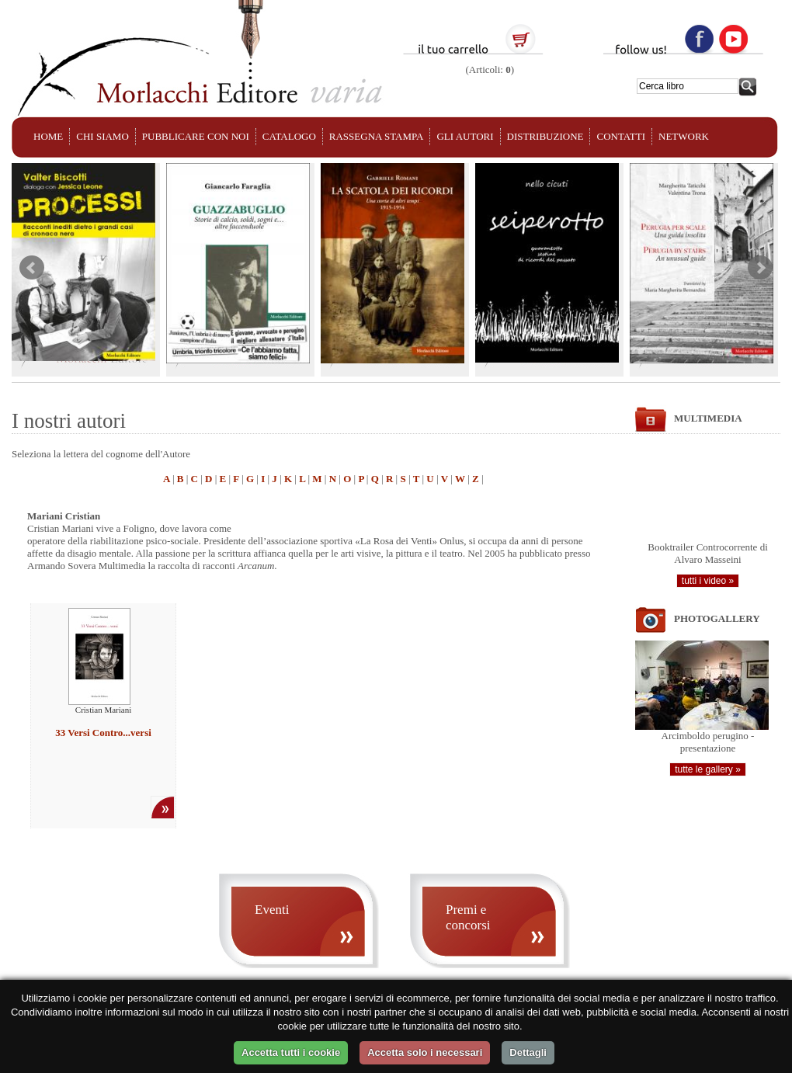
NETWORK (683, 136)
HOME (48, 136)
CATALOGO (289, 136)
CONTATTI (620, 136)
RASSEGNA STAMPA (376, 136)
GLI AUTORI (464, 136)
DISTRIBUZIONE (545, 136)
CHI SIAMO (102, 136)
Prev (31, 267)
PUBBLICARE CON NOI (195, 136)
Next (760, 267)
